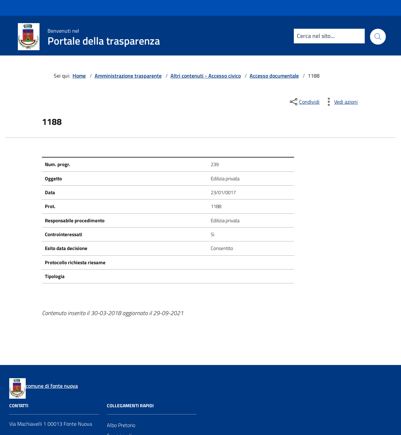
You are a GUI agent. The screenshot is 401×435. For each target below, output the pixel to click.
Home (79, 76)
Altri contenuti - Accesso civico (205, 76)
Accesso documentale (274, 76)
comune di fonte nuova (52, 386)
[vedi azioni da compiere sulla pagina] (340, 101)
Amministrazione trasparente (128, 76)
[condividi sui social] (304, 101)
